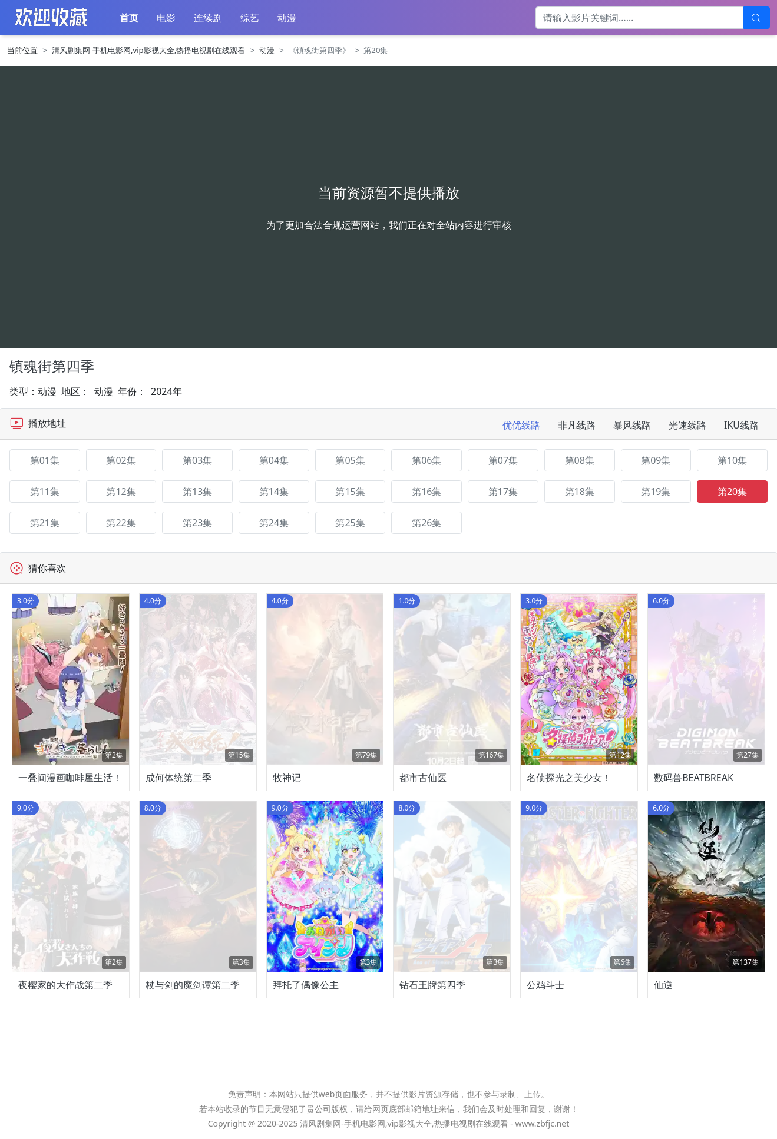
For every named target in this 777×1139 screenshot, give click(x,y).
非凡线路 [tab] (577, 425)
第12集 (120, 491)
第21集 (44, 522)
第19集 (655, 491)
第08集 (579, 460)
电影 (166, 17)
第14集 (274, 491)
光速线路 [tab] (687, 425)
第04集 (274, 460)
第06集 (426, 460)
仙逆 (663, 984)
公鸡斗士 (545, 984)
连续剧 (208, 17)
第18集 (579, 491)
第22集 (120, 522)
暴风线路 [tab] (632, 425)
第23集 (197, 522)
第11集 (44, 491)
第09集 (655, 460)
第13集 (197, 491)
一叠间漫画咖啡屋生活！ (70, 777)
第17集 (503, 491)
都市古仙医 (423, 777)
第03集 (197, 460)
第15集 (350, 491)
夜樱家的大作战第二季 (65, 984)
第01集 (44, 460)
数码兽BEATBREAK (693, 777)
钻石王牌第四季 (432, 984)
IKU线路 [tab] (741, 425)
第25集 (350, 522)
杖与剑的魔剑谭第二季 (193, 984)
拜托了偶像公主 (306, 984)
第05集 (350, 460)
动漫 (286, 17)
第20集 (732, 491)
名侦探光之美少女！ (569, 777)
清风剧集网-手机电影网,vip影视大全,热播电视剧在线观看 (149, 50)
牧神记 (287, 777)
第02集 (120, 460)
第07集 (503, 460)
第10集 (732, 460)
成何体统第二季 (178, 777)
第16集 (426, 491)
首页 (129, 17)
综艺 (249, 17)
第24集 (274, 522)
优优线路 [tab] (521, 425)
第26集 (426, 522)
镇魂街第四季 (51, 366)
